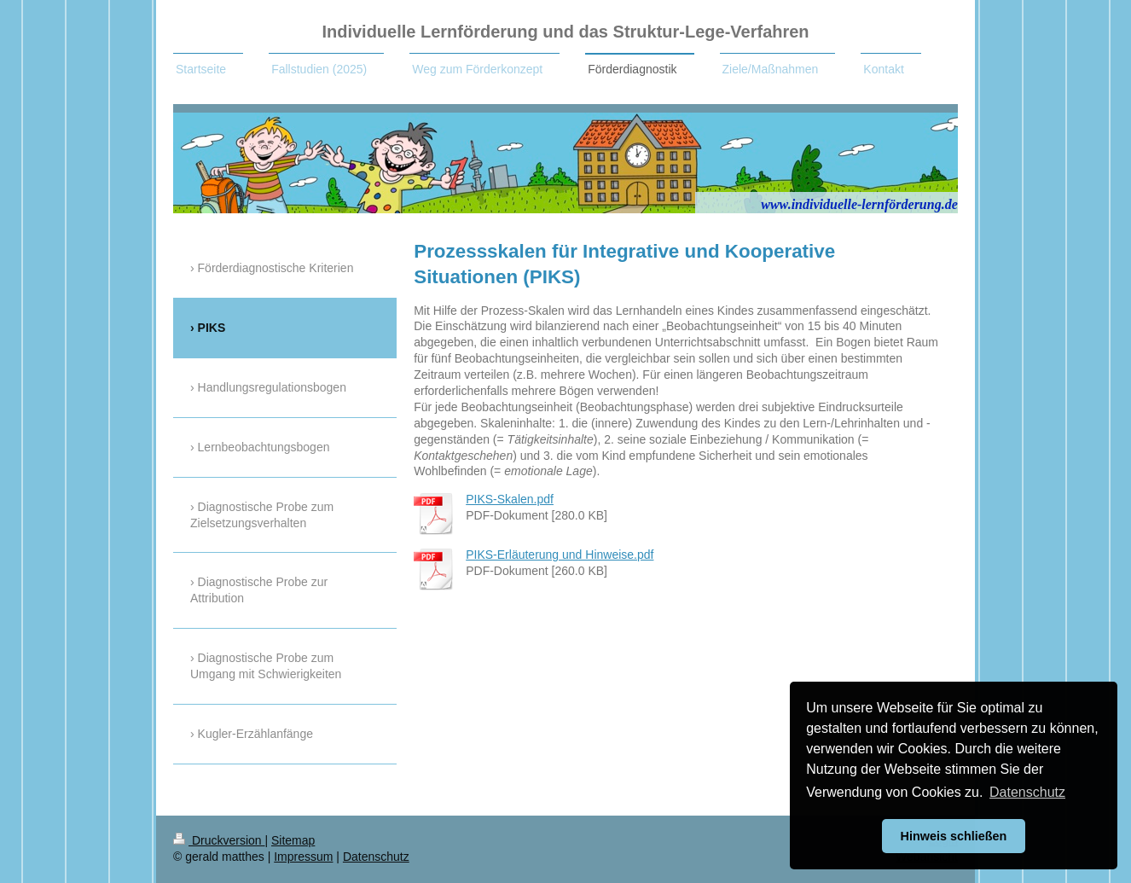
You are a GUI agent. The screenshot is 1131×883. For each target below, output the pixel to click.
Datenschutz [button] (1027, 792)
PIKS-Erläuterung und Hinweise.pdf (559, 554)
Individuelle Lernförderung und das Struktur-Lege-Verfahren (565, 31)
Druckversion (218, 840)
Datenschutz (376, 856)
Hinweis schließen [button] (954, 836)
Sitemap (293, 840)
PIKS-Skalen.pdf (510, 499)
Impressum (303, 856)
